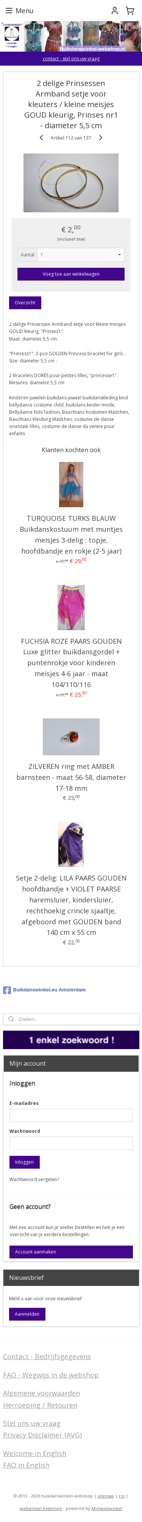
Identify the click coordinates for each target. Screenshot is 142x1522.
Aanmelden (27, 1314)
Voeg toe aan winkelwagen (71, 274)
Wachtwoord (24, 1131)
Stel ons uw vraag (32, 1423)
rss (122, 1496)
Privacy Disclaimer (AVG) (42, 1434)
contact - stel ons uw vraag (71, 58)
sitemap (106, 1496)
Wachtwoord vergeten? (34, 1179)
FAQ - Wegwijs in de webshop (51, 1374)
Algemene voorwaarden (41, 1393)
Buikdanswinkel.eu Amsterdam (44, 990)
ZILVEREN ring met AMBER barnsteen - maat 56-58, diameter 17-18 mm (71, 777)
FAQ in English (26, 1465)
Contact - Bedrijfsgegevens (47, 1356)
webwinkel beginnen (41, 1508)
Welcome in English (34, 1453)
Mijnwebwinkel (107, 1508)
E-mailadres (24, 1103)
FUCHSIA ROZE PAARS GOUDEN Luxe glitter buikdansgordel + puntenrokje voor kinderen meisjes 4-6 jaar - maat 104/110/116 (71, 663)
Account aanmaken (35, 1252)
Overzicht (25, 303)
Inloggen (24, 1162)
